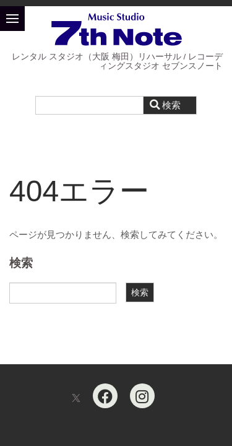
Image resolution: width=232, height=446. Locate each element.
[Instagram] (142, 395)
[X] (76, 398)
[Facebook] (105, 395)
